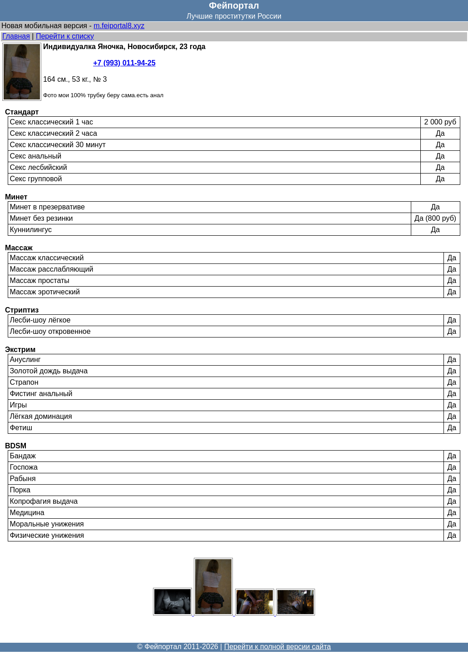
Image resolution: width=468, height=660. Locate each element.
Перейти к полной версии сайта (277, 646)
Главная (16, 36)
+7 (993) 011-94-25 (124, 63)
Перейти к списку (65, 36)
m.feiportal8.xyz (119, 26)
